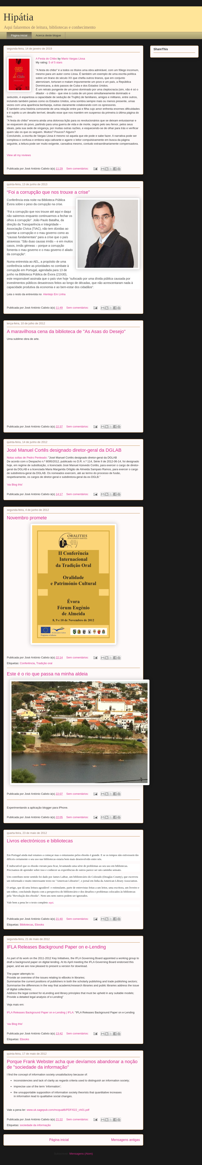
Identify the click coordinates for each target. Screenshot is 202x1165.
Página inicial (19, 35)
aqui (50, 902)
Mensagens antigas (125, 1140)
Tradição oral (44, 663)
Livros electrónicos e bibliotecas (40, 840)
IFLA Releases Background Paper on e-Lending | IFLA (40, 1012)
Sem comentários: (77, 168)
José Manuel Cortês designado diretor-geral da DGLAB (64, 450)
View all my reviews (19, 155)
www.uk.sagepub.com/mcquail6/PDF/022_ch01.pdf (58, 1109)
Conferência (27, 663)
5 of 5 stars (55, 62)
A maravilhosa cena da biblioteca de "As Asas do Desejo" (66, 331)
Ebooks (39, 924)
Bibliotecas (26, 924)
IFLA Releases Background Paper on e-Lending (56, 947)
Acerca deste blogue (48, 35)
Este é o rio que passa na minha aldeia (47, 673)
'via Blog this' (15, 484)
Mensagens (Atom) (81, 1153)
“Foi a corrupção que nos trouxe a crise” (48, 192)
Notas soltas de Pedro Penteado (27, 457)
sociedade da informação (35, 1125)
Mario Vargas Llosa (73, 58)
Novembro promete (27, 517)
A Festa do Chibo (46, 58)
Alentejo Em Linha (54, 294)
